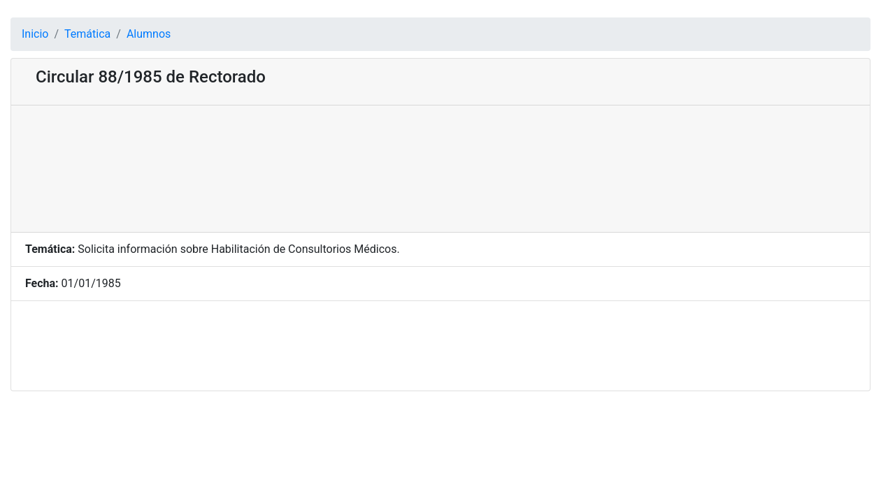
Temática (87, 34)
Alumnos (149, 34)
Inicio (35, 34)
